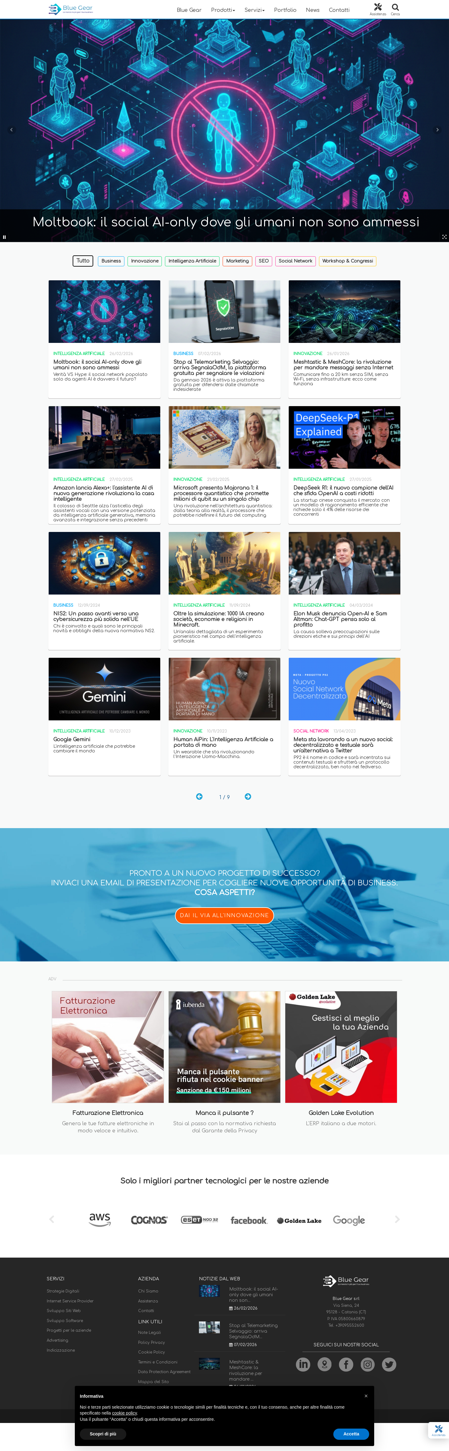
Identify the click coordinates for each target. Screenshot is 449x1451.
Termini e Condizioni (157, 1362)
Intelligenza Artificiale (192, 261)
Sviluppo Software (65, 1321)
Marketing (237, 261)
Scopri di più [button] (103, 1433)
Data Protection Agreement (164, 1372)
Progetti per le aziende (69, 1330)
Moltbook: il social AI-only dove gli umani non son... (253, 1295)
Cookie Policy (151, 1352)
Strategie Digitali (63, 1291)
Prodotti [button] (223, 10)
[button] (366, 1396)
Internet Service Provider (70, 1301)
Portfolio (285, 10)
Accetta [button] (351, 1433)
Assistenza (148, 1301)
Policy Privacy (151, 1342)
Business (111, 261)
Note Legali (149, 1332)
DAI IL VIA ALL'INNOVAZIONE (224, 915)
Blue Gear (189, 10)
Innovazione (144, 261)
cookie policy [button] (124, 1413)
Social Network (295, 261)
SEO (264, 261)
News (313, 10)
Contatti (339, 10)
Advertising (57, 1340)
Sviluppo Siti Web (64, 1311)
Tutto (82, 261)
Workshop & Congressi (347, 261)
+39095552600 (350, 1325)
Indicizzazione (61, 1350)
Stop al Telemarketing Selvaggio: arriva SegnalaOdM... (253, 1331)
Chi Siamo (148, 1291)
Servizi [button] (254, 10)
